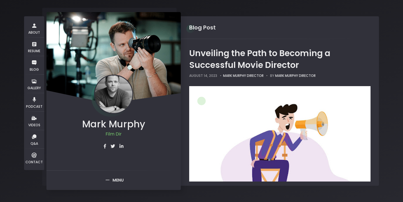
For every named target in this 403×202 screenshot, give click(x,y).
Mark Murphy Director (243, 75)
